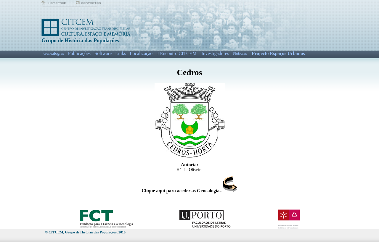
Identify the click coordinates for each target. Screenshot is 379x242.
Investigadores (215, 53)
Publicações (79, 53)
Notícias (240, 53)
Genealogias (54, 53)
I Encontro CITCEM (176, 53)
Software (103, 53)
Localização (141, 53)
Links (120, 53)
